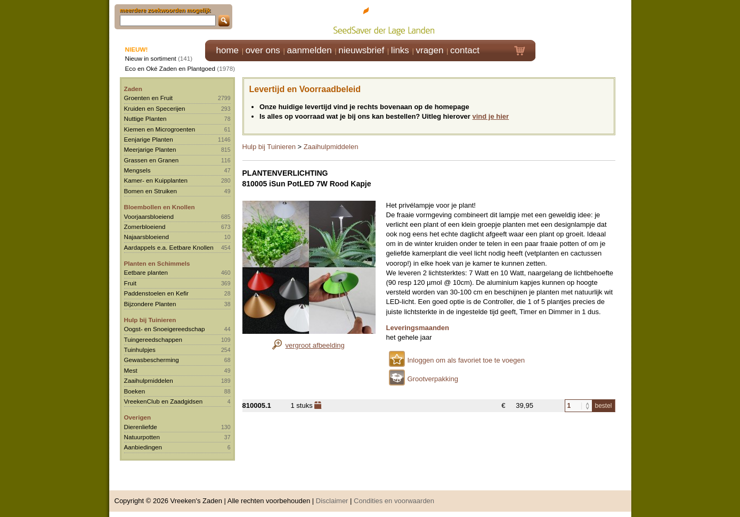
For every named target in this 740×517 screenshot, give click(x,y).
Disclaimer (332, 501)
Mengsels (137, 170)
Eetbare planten (146, 272)
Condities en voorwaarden (394, 501)
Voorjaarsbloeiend (149, 216)
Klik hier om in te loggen (584, 19)
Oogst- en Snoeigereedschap (164, 328)
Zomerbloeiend (145, 226)
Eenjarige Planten (148, 139)
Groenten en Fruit (148, 97)
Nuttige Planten (145, 118)
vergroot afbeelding (315, 345)
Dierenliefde (140, 426)
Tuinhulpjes (140, 349)
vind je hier (491, 116)
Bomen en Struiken (150, 190)
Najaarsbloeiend (146, 236)
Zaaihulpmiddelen (148, 380)
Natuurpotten (142, 436)
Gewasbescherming (151, 359)
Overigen (137, 417)
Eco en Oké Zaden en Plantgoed (170, 68)
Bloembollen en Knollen (159, 206)
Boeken (134, 391)
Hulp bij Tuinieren (150, 319)
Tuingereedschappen (153, 339)
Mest (130, 370)
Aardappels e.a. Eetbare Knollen (169, 247)
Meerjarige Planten (150, 149)
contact (464, 50)
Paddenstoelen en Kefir (156, 293)
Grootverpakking (433, 379)
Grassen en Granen (151, 160)
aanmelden (309, 50)
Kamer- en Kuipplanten (156, 180)
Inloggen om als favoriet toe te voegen (466, 360)
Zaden (133, 88)
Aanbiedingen (143, 447)
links (400, 50)
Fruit (130, 283)
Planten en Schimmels (157, 263)
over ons (263, 50)
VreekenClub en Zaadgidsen (163, 401)
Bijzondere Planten (150, 303)
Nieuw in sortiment (150, 58)
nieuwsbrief (361, 50)
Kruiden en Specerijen (154, 108)
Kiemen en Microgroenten (160, 129)
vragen (430, 50)
